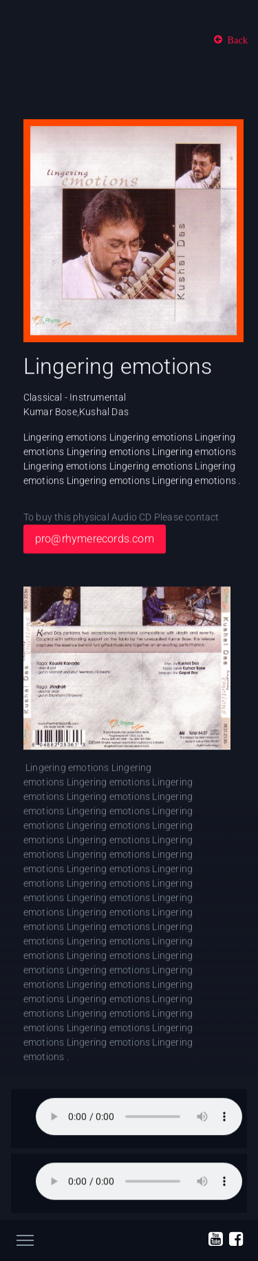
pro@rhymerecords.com (94, 539)
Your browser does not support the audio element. (139, 1117)
